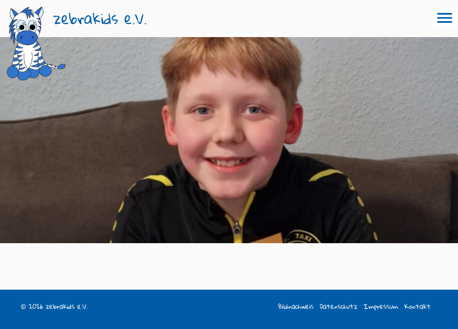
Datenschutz (338, 306)
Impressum (381, 306)
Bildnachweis (296, 306)
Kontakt (417, 306)
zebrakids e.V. (100, 18)
